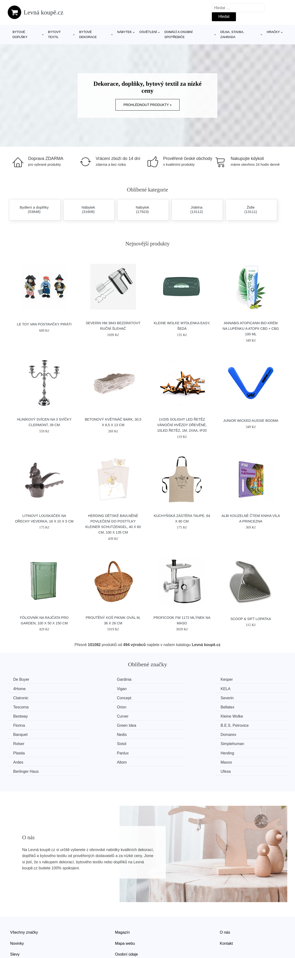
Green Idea (23, 716)
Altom (19, 743)
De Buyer (22, 679)
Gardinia (93, 679)
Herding (164, 734)
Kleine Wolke (168, 707)
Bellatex (236, 698)
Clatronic (164, 689)
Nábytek (124, 32)
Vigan (19, 689)
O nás (225, 904)
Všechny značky (24, 904)
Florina (235, 707)
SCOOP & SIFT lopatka (250, 619)
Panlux (91, 734)
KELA (90, 689)
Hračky (273, 32)
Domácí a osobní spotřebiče (178, 34)
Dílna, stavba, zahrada (232, 34)
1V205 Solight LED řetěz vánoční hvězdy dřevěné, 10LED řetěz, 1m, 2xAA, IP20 (182, 424)
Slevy (15, 926)
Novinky (17, 915)
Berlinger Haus (170, 743)
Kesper (163, 679)
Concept (236, 689)
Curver (91, 707)
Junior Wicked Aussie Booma (250, 421)
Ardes (234, 734)
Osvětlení (148, 32)
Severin (20, 698)
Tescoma (93, 698)
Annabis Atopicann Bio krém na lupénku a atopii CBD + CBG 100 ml (250, 328)
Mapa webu (125, 915)
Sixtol (162, 725)
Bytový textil (54, 34)
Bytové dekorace (88, 34)
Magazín (122, 904)
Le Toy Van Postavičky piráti (44, 324)
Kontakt (226, 915)
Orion (162, 698)
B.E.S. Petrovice (100, 716)
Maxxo (91, 743)
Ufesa (234, 743)
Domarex (21, 725)
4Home (235, 679)
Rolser (91, 725)
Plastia (19, 734)
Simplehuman (241, 725)
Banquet (164, 716)
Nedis (234, 716)
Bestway (21, 707)
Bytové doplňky (20, 34)
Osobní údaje (126, 926)
